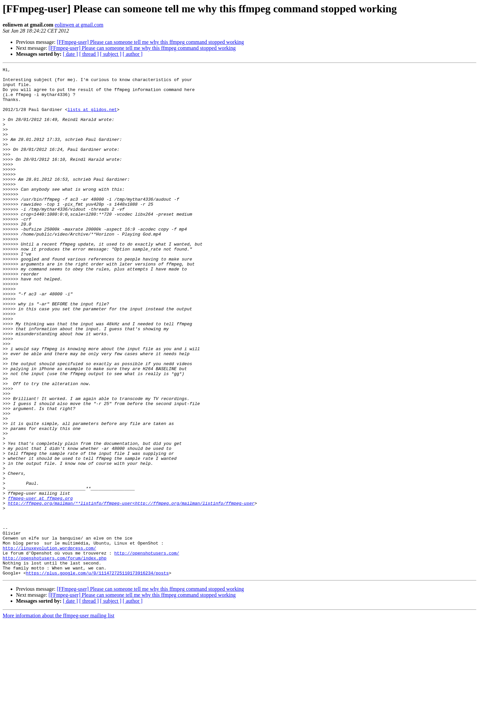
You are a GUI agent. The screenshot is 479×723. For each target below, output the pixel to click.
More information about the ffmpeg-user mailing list (58, 717)
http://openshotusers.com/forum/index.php (54, 657)
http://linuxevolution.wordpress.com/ (49, 645)
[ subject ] (110, 54)
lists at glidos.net (92, 118)
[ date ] (70, 54)
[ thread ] (89, 54)
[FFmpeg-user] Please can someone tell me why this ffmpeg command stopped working (150, 42)
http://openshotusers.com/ (146, 651)
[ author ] (133, 54)
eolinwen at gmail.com (79, 25)
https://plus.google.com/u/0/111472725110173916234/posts (97, 674)
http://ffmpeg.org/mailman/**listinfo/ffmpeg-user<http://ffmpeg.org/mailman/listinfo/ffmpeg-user (131, 591)
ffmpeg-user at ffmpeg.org (40, 585)
